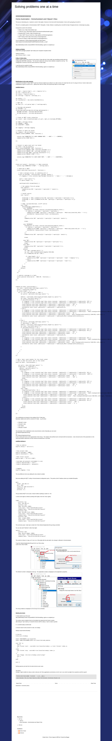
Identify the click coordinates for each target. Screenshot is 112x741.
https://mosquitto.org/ (35, 33)
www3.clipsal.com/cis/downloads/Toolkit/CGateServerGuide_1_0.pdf (31, 41)
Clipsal (30, 677)
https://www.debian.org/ (30, 29)
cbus (28, 677)
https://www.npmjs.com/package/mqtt (37, 36)
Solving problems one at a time (36, 6)
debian (38, 677)
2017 (20, 719)
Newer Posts (19, 683)
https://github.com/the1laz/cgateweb (43, 35)
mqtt (59, 677)
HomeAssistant (51, 677)
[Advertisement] (29, 704)
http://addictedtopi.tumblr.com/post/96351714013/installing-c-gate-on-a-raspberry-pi (35, 44)
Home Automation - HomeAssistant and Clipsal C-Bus (36, 19)
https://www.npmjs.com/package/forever (37, 38)
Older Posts (93, 683)
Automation (21, 677)
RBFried (58, 737)
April (21, 720)
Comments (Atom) (25, 685)
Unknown (22, 732)
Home (56, 683)
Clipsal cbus (34, 677)
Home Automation (43, 677)
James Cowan (23, 730)
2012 (20, 725)
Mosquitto (56, 677)
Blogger (67, 737)
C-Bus (25, 677)
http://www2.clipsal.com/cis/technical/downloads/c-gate (39, 31)
